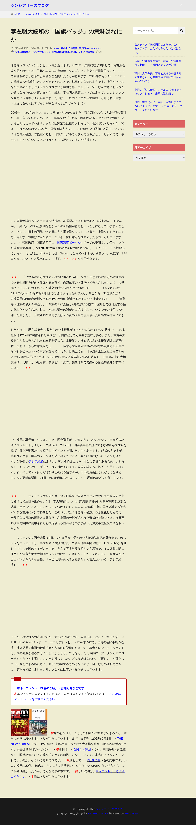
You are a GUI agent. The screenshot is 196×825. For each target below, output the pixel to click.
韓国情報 (90, 51)
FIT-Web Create (97, 813)
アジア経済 (36, 461)
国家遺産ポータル (69, 242)
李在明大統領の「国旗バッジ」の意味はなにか (66, 14)
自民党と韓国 (82, 749)
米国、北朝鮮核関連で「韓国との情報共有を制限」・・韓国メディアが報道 (157, 62)
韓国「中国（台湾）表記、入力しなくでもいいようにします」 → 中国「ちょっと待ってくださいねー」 (158, 105)
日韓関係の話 (74, 48)
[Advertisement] (69, 187)
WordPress (131, 813)
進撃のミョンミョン (92, 48)
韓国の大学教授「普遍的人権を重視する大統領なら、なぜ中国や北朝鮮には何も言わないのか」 (157, 77)
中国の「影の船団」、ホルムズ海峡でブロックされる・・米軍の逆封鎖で (157, 91)
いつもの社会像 (32, 14)
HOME (17, 14)
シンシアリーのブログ (30, 5)
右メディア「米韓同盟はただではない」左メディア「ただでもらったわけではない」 (157, 48)
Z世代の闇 (93, 760)
